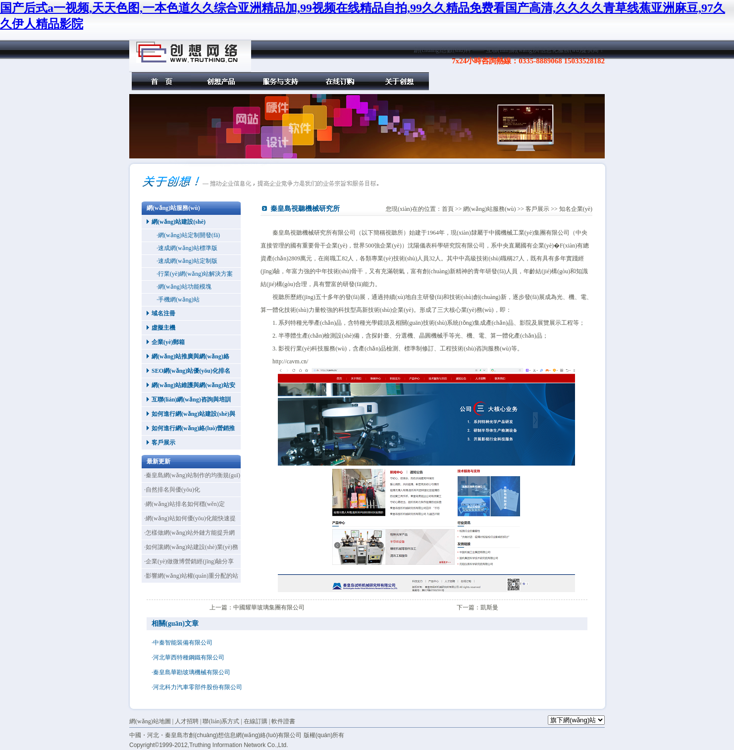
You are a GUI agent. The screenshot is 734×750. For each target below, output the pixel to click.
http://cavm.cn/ (290, 361)
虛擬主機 (163, 327)
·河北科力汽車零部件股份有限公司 (197, 687)
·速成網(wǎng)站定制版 (187, 260)
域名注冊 (163, 313)
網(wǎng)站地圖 (150, 721)
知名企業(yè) (575, 208)
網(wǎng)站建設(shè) (179, 221)
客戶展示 (163, 442)
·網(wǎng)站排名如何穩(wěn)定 (184, 503)
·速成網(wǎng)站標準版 (187, 248)
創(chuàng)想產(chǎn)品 (221, 81)
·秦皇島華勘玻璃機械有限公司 (191, 672)
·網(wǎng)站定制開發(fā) (188, 235)
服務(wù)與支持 (280, 81)
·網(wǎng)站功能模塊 (184, 286)
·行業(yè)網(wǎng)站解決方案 (195, 273)
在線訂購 (339, 81)
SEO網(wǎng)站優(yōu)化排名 (191, 370)
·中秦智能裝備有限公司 (182, 642)
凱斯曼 (489, 607)
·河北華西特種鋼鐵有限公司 (188, 657)
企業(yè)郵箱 (168, 342)
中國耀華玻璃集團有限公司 (269, 607)
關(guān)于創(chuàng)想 (399, 81)
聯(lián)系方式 (221, 721)
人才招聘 (187, 721)
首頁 (161, 81)
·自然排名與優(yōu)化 (172, 489)
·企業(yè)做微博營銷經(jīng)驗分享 (189, 561)
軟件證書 (283, 721)
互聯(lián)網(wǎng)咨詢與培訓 (191, 399)
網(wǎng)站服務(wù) (489, 208)
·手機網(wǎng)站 (178, 299)
